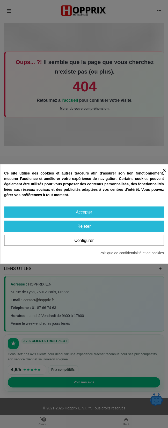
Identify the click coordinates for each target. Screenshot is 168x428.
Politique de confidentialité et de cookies (131, 253)
